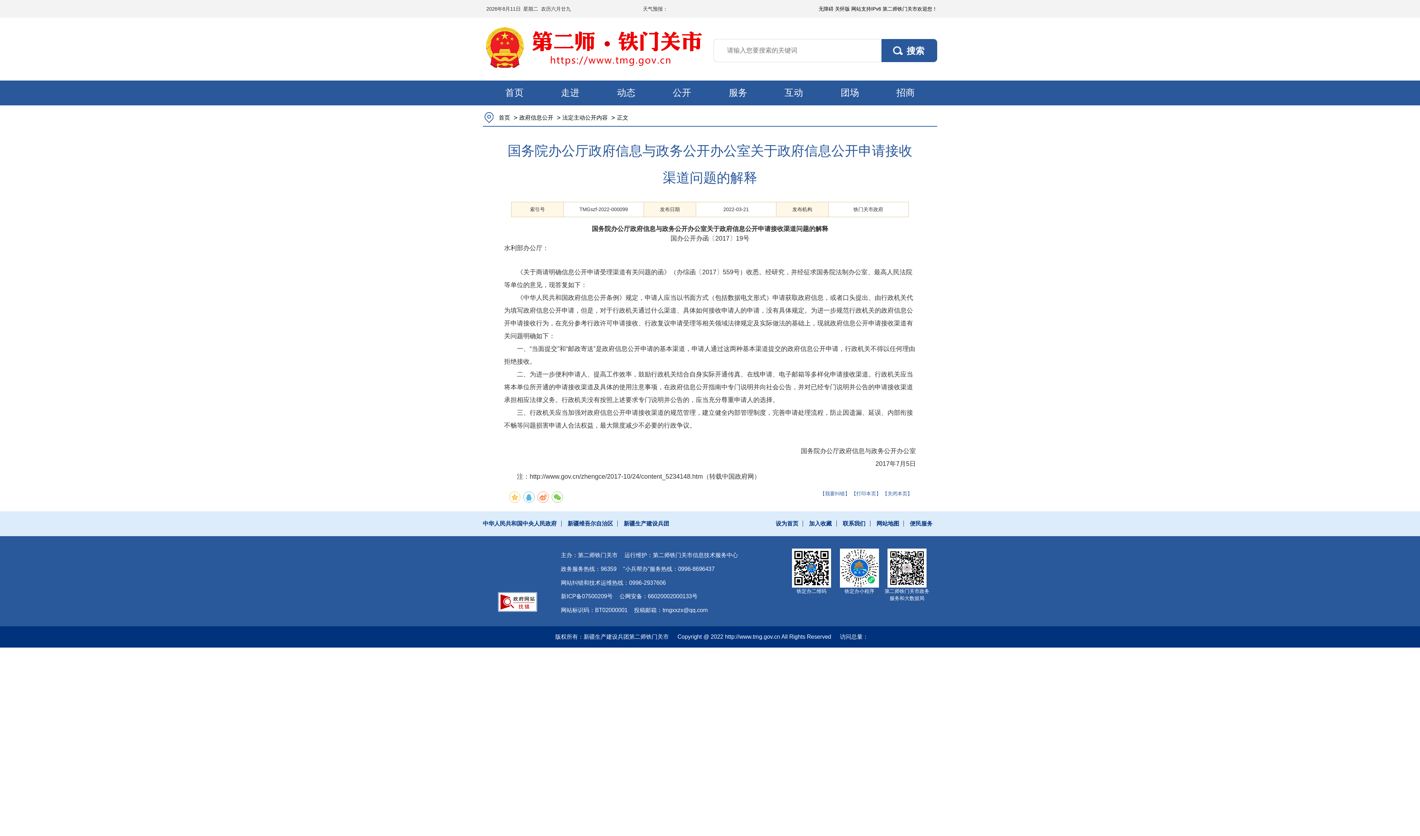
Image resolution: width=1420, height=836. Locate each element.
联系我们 (854, 524)
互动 (794, 92)
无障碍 (826, 9)
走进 (570, 92)
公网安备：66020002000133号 (658, 596)
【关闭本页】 (897, 493)
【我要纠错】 (835, 493)
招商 (905, 92)
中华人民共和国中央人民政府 (520, 524)
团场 (850, 92)
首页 (514, 92)
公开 (682, 92)
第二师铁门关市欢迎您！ (910, 9)
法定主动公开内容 (585, 118)
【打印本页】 (866, 493)
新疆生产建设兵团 (646, 524)
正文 (622, 118)
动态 (626, 92)
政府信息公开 (536, 118)
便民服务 (921, 524)
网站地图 (887, 524)
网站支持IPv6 (866, 9)
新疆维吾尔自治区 (590, 524)
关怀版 (842, 9)
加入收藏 (820, 524)
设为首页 (787, 524)
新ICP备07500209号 (587, 596)
